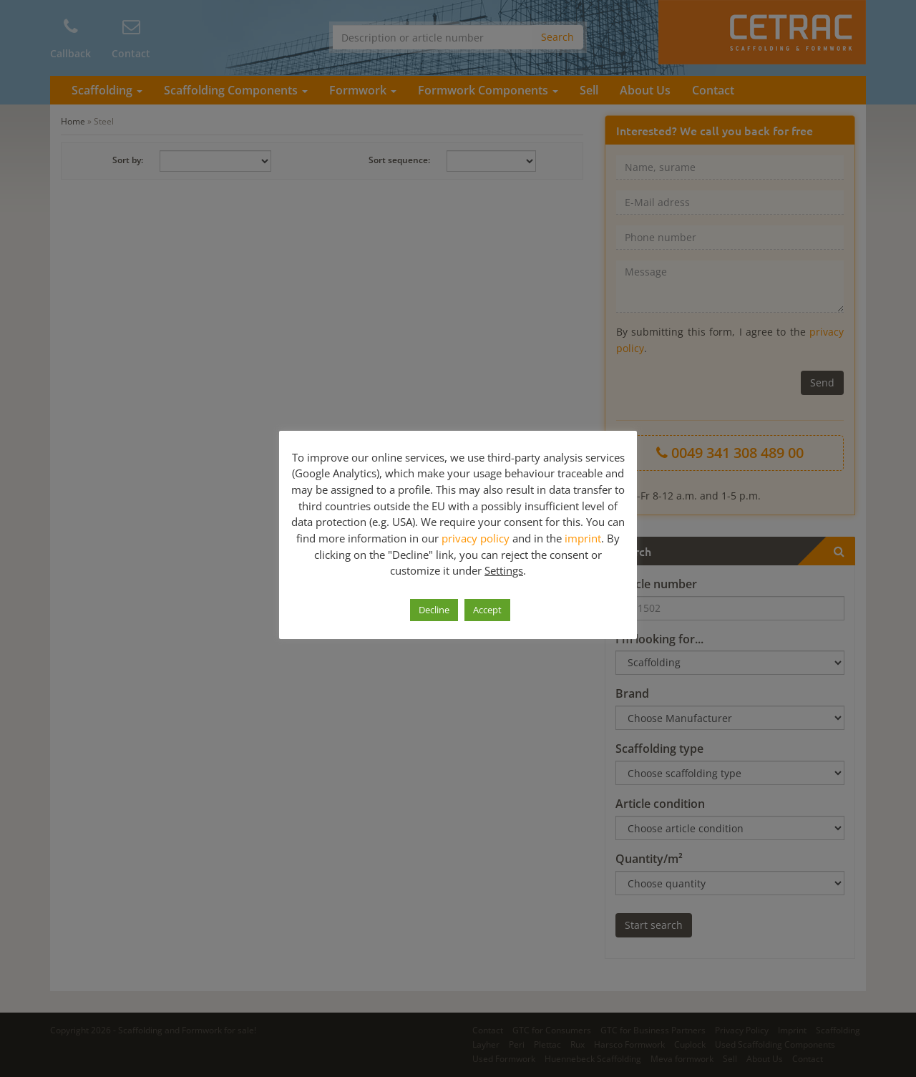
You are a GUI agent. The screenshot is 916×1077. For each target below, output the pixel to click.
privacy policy (476, 538)
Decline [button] (434, 609)
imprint (583, 538)
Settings (503, 570)
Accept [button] (487, 609)
